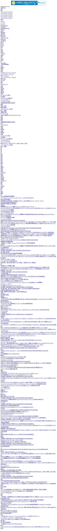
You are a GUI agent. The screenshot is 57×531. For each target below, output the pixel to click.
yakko (2, 52)
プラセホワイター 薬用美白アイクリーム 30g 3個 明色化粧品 (17, 303)
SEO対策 (3, 96)
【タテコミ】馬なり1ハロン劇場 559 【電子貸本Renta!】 (16, 519)
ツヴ (2, 393)
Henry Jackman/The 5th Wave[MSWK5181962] (12, 237)
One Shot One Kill (5, 252)
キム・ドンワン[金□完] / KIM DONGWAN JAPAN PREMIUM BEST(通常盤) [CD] (21, 367)
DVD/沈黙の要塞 (5, 446)
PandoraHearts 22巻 (5, 337)
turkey (2, 59)
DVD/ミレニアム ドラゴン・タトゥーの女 (12, 440)
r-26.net (2, 29)
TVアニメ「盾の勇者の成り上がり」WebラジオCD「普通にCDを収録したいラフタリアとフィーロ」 (27, 343)
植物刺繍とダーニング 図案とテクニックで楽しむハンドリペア (17, 206)
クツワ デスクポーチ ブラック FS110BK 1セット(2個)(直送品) (17, 491)
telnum (2, 179)
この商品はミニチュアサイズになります (11, 523)
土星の (2, 293)
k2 (1, 48)
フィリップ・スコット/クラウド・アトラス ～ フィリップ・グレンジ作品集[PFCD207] (23, 384)
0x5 (1, 188)
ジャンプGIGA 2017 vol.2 (7, 212)
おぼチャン (4, 180)
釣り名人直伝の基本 (6, 513)
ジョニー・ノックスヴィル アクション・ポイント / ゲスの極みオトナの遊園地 (21, 282)
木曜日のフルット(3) (6, 270)
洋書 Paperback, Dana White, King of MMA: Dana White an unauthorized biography (21, 228)
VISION (3, 381)
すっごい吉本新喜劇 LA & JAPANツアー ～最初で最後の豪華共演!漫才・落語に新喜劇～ (24, 489)
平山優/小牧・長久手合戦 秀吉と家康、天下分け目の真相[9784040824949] (20, 288)
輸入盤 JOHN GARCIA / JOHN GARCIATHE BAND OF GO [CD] (17, 444)
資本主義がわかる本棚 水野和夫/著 (10, 405)
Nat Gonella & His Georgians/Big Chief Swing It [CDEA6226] (16, 231)
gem (2, 56)
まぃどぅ (3, 24)
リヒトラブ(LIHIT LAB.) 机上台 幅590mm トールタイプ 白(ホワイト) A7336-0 (21, 461)
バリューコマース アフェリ (8, 77)
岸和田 (2, 89)
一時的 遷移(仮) (5, 64)
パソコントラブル (5, 101)
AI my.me (3, 27)
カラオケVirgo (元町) (6, 305)
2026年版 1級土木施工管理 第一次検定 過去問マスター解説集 (18, 262)
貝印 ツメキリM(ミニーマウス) (9, 510)
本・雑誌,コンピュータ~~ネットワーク (11, 285)
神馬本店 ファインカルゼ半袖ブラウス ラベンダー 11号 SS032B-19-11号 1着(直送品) (23, 276)
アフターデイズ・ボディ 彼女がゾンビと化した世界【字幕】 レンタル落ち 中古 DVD (23, 382)
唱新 (2, 370)
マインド (3, 22)
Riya (2, 433)
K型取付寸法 (4, 391)
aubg (2, 187)
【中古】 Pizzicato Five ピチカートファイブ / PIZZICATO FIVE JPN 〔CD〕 (20, 346)
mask (2, 60)
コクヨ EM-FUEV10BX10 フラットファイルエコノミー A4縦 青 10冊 (19, 501)
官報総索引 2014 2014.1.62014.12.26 (10, 467)
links (2, 116)
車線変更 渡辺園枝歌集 (7, 241)
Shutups (2, 205)
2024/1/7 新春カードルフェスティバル (11, 115)
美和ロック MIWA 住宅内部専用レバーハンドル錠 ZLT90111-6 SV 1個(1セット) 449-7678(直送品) (26, 363)
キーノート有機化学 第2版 (8, 217)
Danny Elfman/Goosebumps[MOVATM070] (11, 278)
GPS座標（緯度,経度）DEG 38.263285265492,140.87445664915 (17, 438)
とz (1, 447)
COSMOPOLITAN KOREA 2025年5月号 (15, 361)
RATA (2, 468)
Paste (2, 459)
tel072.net (3, 35)
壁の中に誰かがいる (6, 302)
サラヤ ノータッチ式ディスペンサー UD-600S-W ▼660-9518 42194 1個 (19, 239)
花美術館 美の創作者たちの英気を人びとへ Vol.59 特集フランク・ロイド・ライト (22, 201)
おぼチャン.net (4, 37)
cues (2, 184)
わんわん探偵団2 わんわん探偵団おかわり (12, 280)
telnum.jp (3, 32)
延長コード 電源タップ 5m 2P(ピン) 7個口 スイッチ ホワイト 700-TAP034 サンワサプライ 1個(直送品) (27, 232)
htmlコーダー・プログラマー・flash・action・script (14, 143)
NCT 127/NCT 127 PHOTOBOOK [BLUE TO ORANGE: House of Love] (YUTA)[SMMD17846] (24, 449)
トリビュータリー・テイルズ (8, 341)
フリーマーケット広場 (6, 109)
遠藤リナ (3, 390)
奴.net (2, 43)
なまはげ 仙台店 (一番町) (7, 211)
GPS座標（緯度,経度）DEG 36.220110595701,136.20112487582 (17, 376)
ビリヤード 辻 (4, 113)
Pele (2, 479)
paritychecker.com (5, 28)
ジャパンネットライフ (6, 11)
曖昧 (2, 193)
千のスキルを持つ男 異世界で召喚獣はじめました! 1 (14, 411)
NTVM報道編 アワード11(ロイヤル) (10, 353)
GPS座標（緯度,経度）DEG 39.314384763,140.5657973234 (15, 250)
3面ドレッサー (4, 306)
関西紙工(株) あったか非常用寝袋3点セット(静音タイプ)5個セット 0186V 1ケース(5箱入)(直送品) (26, 235)
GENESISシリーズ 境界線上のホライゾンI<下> (13, 229)
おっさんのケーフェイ (6, 414)
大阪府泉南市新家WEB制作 (8, 102)
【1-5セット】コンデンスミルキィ (10, 238)
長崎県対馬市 (4, 401)
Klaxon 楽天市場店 (5, 199)
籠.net (2, 42)
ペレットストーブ (5, 388)
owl (1, 57)
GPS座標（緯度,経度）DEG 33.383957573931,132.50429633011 (17, 314)
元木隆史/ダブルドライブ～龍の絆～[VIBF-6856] (13, 441)
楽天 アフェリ (5, 75)
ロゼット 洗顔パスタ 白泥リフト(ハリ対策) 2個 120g (14, 279)
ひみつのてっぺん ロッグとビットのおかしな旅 (13, 356)
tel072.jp (3, 33)
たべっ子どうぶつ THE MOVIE (9, 261)
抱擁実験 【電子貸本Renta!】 (8, 428)
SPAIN (2, 317)
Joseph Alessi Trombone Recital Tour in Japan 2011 (13, 220)
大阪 (2, 86)
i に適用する (4, 312)
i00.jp (2, 68)
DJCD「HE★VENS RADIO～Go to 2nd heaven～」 (14, 452)
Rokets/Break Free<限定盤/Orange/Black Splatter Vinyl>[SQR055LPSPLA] (19, 347)
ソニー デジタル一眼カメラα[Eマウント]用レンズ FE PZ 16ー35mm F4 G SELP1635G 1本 (24, 482)
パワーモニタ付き (5, 226)
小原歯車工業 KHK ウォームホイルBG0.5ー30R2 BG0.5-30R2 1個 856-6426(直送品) (22, 499)
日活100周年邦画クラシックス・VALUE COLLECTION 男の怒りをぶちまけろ (21, 340)
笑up (2, 65)
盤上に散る (4, 486)
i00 (1, 183)
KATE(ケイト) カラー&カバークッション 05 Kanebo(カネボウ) (17, 407)
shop (2, 70)
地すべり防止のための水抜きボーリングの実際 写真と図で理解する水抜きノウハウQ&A (24, 327)
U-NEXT (3, 408)
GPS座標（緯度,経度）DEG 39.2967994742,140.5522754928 (16, 443)
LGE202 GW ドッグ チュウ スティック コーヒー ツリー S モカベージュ (19, 373)
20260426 (3, 7)
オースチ (3, 402)
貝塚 (2, 90)
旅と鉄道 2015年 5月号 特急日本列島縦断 (11, 253)
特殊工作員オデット (6, 308)
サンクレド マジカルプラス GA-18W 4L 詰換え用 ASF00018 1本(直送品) (19, 416)
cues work (3, 63)
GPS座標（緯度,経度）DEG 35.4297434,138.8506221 (14, 271)
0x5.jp (2, 176)
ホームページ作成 (5, 95)
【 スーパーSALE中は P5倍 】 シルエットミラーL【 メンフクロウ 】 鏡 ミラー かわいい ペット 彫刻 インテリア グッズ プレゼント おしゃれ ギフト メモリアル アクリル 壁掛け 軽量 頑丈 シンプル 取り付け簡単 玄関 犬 (28, 256)
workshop (3, 315)
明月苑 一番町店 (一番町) (7, 338)
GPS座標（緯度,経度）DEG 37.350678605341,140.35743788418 (17, 476)
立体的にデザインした (6, 249)
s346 (2, 49)
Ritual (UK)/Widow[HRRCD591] (9, 366)
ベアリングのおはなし (6, 492)
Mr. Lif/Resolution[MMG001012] (9, 202)
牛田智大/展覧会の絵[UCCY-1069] (9, 290)
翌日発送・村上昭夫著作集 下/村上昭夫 (11, 470)
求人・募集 (4, 110)
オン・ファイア (5, 465)
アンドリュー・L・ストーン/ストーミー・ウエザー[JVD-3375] (17, 197)
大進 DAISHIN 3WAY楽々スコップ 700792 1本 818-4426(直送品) (17, 434)
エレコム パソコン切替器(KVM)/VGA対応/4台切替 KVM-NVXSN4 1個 (19, 410)
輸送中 (2, 355)
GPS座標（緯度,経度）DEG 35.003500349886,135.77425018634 (17, 287)
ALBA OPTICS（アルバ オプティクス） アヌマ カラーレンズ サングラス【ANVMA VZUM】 (25, 309)
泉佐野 (2, 92)
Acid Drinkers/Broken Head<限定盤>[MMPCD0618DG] (14, 477)
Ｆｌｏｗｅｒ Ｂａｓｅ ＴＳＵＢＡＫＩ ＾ (13, 517)
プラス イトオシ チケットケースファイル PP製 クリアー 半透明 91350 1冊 (20, 385)
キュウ (2, 21)
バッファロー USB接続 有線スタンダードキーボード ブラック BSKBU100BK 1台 (22, 399)
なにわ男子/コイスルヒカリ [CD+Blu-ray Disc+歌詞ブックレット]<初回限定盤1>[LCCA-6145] (25, 268)
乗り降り (3, 520)
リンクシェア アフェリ (7, 74)
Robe (2, 435)
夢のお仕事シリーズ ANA (7, 396)
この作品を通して (5, 273)
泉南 (2, 93)
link (1, 9)
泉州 (2, 87)
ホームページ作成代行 (6, 98)
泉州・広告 (4, 106)
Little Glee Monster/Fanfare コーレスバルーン (12, 413)
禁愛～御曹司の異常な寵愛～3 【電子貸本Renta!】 (14, 291)
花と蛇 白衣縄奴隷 (5, 522)
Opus (2, 525)
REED (2, 437)
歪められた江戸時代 (6, 503)
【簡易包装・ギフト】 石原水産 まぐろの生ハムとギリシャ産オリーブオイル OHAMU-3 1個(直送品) (27, 234)
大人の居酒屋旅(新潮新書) (7, 196)
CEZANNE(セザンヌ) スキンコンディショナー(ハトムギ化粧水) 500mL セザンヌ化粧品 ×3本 (25, 267)
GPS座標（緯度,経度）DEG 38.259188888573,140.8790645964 (16, 404)
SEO (2, 83)
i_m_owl (3, 53)
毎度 (2, 104)
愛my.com (3, 36)
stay (2, 495)
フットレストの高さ (6, 219)
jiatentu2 (3, 244)
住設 (2, 19)
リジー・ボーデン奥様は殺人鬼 (9, 369)
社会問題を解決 (5, 294)
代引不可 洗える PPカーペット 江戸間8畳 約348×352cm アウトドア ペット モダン (22, 344)
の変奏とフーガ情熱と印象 (8, 265)
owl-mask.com (4, 25)
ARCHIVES (4, 372)
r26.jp (2, 31)
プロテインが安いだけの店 (8, 259)
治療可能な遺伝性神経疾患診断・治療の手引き (13, 275)
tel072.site (3, 39)
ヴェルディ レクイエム (7, 360)
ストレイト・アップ (6, 284)
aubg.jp (2, 67)
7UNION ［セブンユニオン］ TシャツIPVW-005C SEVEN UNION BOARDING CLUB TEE (24, 350)
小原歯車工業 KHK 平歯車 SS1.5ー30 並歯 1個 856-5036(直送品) (17, 423)
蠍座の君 (3, 394)
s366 (2, 51)
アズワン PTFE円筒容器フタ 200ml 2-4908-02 (12, 358)
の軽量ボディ (4, 297)
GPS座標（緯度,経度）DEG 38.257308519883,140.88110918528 (17, 397)
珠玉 (2, 47)
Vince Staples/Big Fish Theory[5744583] (10, 480)
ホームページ (4, 84)
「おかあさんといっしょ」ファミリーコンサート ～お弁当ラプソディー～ (20, 516)
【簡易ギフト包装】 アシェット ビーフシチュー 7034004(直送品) (18, 243)
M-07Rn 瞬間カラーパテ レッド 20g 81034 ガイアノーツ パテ (17, 375)
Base (2, 514)
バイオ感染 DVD (5, 387)
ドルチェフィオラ (5, 474)
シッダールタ (4, 311)
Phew (2, 488)
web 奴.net (3, 40)
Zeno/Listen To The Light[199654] (9, 511)
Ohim (2, 528)
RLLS (2, 450)
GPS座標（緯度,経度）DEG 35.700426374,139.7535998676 (15, 419)
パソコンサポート (5, 99)
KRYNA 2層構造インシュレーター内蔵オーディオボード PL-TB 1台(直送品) (21, 456)
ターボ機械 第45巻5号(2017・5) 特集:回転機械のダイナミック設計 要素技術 (21, 458)
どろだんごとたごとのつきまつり (9, 364)
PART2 (2, 296)
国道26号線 (4, 107)
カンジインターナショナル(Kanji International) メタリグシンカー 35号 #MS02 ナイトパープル (25, 526)
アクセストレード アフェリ (8, 72)
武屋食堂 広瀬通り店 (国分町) (8, 203)
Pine (2, 494)
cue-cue (2, 186)
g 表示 (2, 352)
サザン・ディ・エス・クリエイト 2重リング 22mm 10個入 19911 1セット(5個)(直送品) (23, 417)
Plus (2, 349)
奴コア (2, 45)
